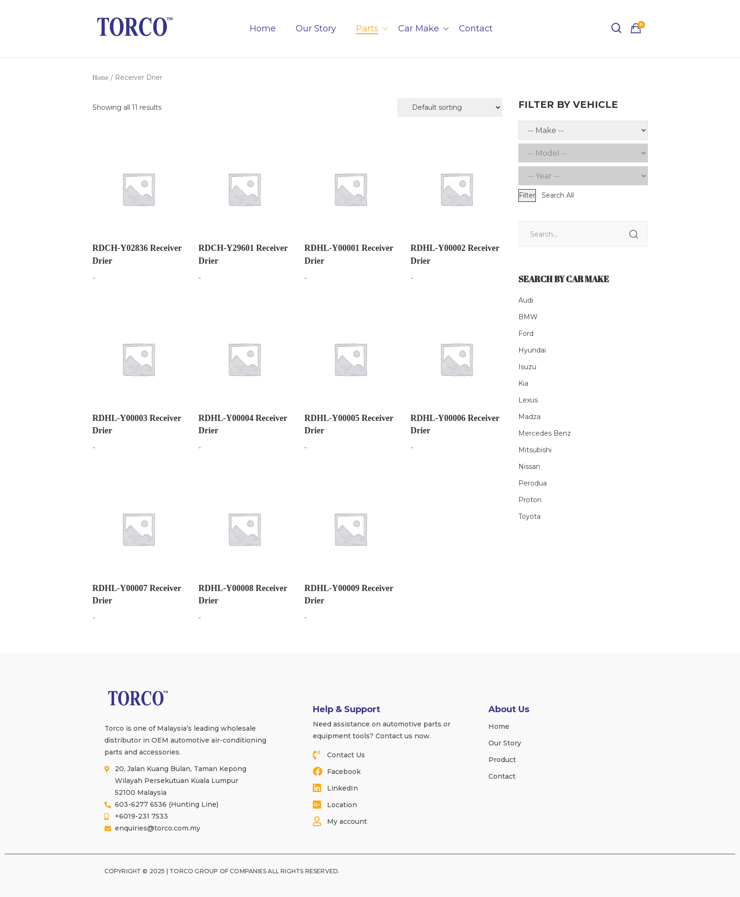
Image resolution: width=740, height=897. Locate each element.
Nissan (529, 466)
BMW (528, 317)
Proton (530, 500)
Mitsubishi (535, 450)
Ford (526, 333)
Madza (529, 416)
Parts (367, 28)
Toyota (529, 516)
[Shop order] (449, 107)
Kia (523, 383)
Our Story (316, 28)
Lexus (528, 400)
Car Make (418, 28)
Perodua (532, 483)
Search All (558, 195)
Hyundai (532, 350)
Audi (525, 300)
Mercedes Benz (544, 433)
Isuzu (527, 367)
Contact (476, 28)
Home (263, 28)
